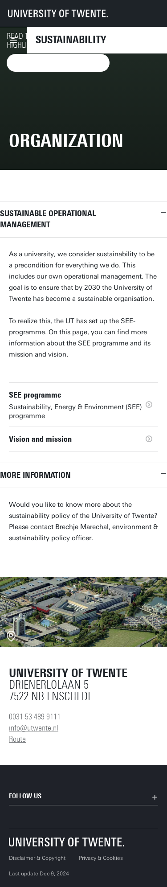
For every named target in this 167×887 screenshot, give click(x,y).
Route (17, 739)
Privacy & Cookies (101, 858)
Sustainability (71, 40)
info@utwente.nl (33, 728)
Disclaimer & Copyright (37, 858)
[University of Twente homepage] (58, 13)
